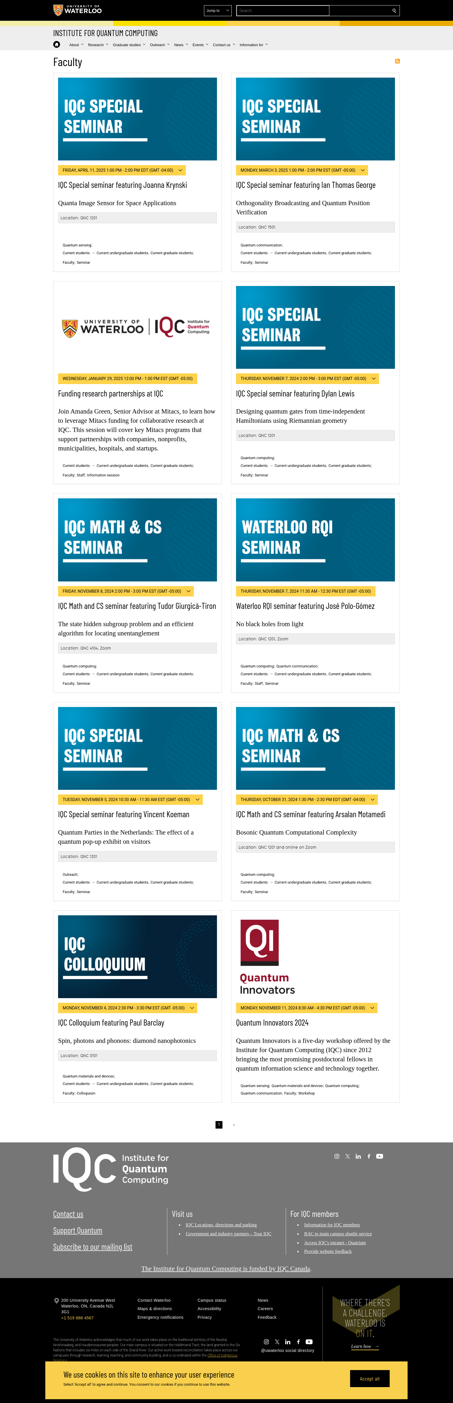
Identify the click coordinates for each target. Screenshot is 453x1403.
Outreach (70, 874)
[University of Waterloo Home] (77, 10)
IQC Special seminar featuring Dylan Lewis (295, 393)
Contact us (68, 1214)
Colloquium (86, 1093)
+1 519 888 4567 (77, 1318)
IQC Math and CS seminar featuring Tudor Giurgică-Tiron (137, 606)
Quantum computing (257, 458)
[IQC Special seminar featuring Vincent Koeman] (137, 748)
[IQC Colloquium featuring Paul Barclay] (137, 956)
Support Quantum (77, 1230)
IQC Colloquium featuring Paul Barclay (111, 1022)
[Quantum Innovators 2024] (315, 956)
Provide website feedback (328, 1251)
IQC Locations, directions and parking (221, 1224)
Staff (81, 475)
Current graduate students (172, 253)
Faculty (68, 262)
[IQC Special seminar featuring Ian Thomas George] (315, 119)
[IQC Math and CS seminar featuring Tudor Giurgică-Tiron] (137, 539)
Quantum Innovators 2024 (272, 1022)
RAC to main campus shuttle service (338, 1233)
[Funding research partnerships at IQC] (137, 327)
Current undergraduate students (122, 253)
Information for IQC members (332, 1224)
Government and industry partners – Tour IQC (228, 1233)
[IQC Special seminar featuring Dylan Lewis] (315, 327)
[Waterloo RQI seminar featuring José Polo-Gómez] (315, 539)
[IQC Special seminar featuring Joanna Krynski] (137, 119)
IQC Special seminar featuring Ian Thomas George (306, 184)
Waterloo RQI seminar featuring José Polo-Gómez (305, 606)
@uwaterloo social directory (287, 1350)
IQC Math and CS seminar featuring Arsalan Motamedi (310, 814)
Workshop (306, 1093)
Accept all (370, 1378)
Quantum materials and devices (88, 1076)
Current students (76, 253)
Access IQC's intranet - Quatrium (335, 1242)
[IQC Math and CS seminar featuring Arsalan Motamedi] (315, 748)
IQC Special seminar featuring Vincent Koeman (124, 814)
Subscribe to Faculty (397, 61)
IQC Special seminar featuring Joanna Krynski (122, 184)
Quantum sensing (77, 245)
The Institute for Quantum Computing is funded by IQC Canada (225, 1268)
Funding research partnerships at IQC (110, 393)
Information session (103, 475)
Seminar (83, 262)
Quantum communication (261, 245)
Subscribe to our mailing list (92, 1246)
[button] (352, 10)
